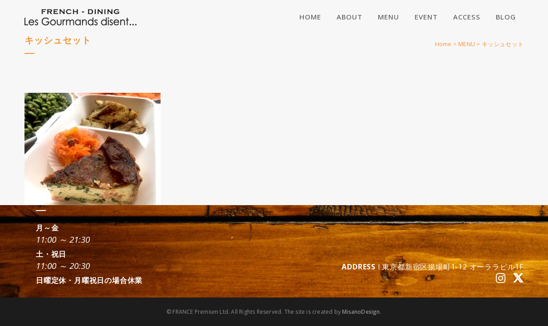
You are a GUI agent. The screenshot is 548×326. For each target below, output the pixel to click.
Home (443, 44)
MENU (466, 44)
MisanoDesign (361, 312)
